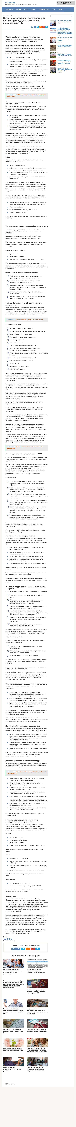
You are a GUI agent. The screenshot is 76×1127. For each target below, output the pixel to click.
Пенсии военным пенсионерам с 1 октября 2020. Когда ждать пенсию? (65, 54)
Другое (60, 9)
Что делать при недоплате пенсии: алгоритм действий (65, 21)
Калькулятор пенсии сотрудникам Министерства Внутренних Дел (65, 69)
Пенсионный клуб (44, 9)
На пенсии (10, 2)
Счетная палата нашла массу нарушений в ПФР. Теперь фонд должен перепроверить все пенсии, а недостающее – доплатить (65, 31)
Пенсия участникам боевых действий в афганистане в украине (65, 47)
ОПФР (53, 9)
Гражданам (9, 9)
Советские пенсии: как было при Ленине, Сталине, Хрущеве (65, 39)
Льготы (26, 9)
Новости (33, 9)
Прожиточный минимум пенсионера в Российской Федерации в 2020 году (64, 62)
